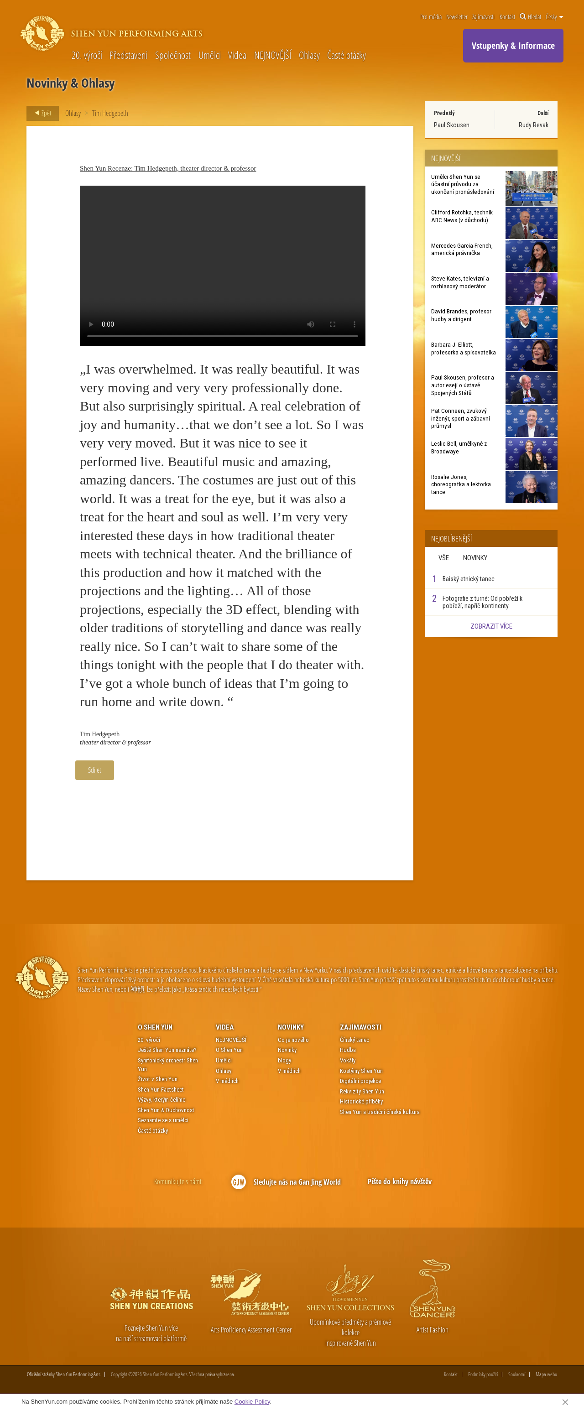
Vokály (347, 1060)
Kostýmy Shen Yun (361, 1070)
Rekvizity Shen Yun (362, 1091)
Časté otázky (346, 54)
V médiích (227, 1080)
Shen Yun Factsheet (161, 1089)
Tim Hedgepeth (110, 113)
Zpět (40, 113)
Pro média (431, 17)
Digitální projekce (360, 1080)
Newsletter (457, 17)
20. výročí (87, 54)
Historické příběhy (361, 1101)
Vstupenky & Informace (513, 45)
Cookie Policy (252, 1401)
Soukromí (516, 1374)
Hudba (348, 1049)
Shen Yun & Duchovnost (166, 1110)
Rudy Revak (533, 125)
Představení (128, 54)
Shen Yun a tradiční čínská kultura (380, 1111)
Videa (237, 54)
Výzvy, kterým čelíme (161, 1099)
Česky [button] (554, 17)
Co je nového (293, 1039)
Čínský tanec (354, 1039)
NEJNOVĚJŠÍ (272, 54)
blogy (284, 1060)
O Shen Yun (155, 1027)
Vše (443, 558)
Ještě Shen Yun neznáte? (167, 1049)
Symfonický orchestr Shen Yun (168, 1064)
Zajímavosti (483, 17)
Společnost (173, 54)
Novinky (475, 558)
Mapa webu (546, 1374)
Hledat (530, 17)
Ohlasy (309, 54)
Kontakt (507, 17)
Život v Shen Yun (157, 1079)
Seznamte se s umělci (163, 1120)
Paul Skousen (451, 125)
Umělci (209, 54)
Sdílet (94, 770)
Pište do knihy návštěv (400, 1181)
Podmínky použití (483, 1374)
